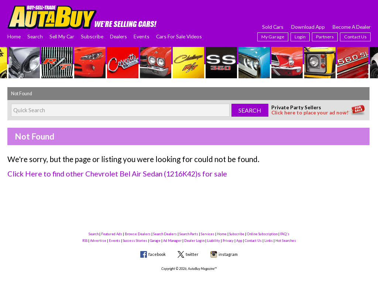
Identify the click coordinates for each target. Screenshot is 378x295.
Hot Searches (285, 240)
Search (35, 36)
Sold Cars (273, 27)
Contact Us (355, 37)
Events (142, 36)
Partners (325, 37)
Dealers (118, 36)
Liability (213, 240)
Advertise (98, 240)
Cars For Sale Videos (179, 36)
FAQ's (284, 233)
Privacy (228, 240)
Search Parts (188, 233)
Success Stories (135, 240)
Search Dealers (165, 233)
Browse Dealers (138, 233)
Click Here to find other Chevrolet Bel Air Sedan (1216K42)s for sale (112, 173)
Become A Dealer (352, 27)
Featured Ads (111, 233)
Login (300, 37)
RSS (84, 240)
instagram (228, 253)
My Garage (272, 37)
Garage (155, 240)
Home (14, 36)
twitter (192, 253)
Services (207, 233)
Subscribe (92, 36)
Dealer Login (194, 240)
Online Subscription (262, 233)
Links (268, 240)
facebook (157, 253)
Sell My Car (61, 36)
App (239, 240)
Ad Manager (172, 240)
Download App (308, 27)
